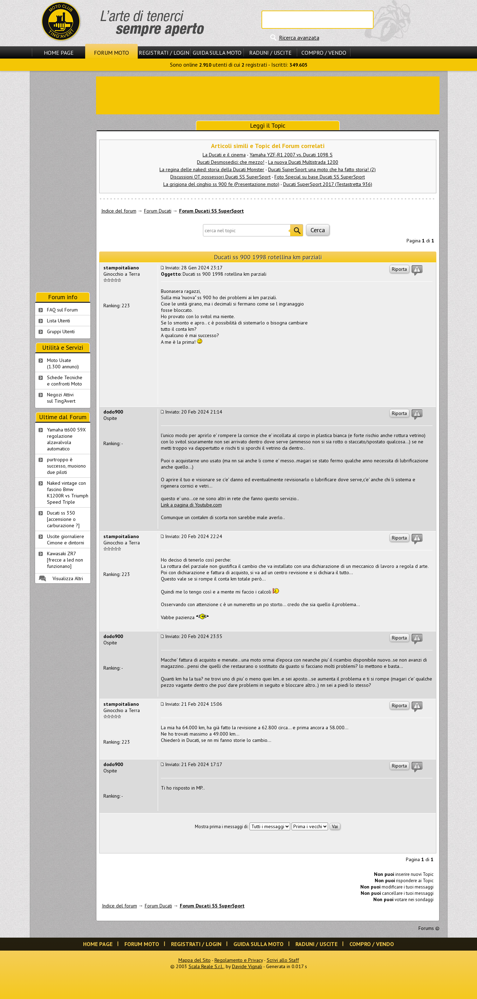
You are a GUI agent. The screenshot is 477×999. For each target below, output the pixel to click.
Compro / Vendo (323, 52)
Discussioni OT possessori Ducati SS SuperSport (220, 177)
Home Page (59, 52)
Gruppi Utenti (61, 331)
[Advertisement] (267, 94)
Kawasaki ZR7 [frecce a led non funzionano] (65, 559)
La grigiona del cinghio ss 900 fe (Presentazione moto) (221, 184)
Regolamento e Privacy (238, 960)
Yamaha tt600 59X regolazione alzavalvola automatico (66, 439)
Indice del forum (118, 211)
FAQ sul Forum (62, 310)
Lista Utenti (58, 320)
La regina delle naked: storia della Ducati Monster (211, 169)
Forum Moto (111, 52)
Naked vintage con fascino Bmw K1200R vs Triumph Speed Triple (67, 492)
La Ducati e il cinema (224, 155)
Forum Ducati (157, 211)
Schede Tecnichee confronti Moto (64, 380)
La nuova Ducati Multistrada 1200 (303, 162)
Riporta (399, 269)
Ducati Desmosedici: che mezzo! (230, 162)
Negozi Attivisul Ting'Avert (61, 397)
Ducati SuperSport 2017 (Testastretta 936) (327, 184)
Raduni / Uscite (270, 52)
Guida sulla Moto (217, 52)
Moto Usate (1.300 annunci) (63, 363)
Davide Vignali (247, 966)
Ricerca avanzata (299, 37)
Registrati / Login (164, 52)
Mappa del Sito (194, 960)
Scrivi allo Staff (283, 960)
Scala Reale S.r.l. (206, 966)
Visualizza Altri (68, 578)
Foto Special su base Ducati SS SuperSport (319, 177)
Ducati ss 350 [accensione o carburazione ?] (63, 519)
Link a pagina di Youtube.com (191, 505)
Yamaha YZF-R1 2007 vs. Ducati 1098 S (291, 155)
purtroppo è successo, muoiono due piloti (66, 465)
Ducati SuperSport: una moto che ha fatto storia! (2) (322, 169)
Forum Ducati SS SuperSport (211, 211)
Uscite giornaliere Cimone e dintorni (65, 539)
